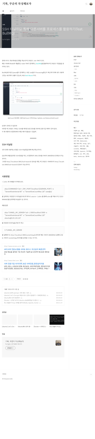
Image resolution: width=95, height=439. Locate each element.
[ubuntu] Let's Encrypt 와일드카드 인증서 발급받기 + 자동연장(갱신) (25, 351)
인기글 (81, 115)
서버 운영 (76, 151)
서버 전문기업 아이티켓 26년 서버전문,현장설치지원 (24, 319)
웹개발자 (76, 154)
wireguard (80, 138)
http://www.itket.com (11, 316)
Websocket (83, 141)
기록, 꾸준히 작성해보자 (16, 3)
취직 (84, 154)
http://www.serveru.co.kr (12, 302)
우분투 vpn (77, 131)
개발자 (86, 138)
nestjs (84, 143)
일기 (89, 143)
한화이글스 (78, 93)
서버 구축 (82, 146)
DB (75, 84)
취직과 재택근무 (78, 99)
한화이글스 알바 (78, 133)
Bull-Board (29, 103)
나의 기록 (76, 141)
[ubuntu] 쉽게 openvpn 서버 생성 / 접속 (16, 348)
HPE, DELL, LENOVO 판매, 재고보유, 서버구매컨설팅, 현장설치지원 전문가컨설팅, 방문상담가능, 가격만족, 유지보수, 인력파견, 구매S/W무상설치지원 (27, 323)
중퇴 (75, 138)
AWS (76, 81)
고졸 (87, 146)
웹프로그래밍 (77, 136)
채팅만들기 (83, 149)
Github (4, 429)
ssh (81, 154)
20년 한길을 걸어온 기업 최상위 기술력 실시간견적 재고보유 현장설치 (26, 308)
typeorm (82, 151)
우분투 (84, 136)
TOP (91, 430)
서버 (5, 345)
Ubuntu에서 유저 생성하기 (12, 353)
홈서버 (76, 78)
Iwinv (75, 156)
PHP (75, 60)
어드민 (22, 11)
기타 (75, 88)
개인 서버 (89, 136)
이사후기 (77, 95)
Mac (75, 72)
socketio (76, 149)
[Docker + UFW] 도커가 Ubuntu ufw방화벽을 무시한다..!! (21, 356)
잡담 (76, 90)
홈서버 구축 (87, 133)
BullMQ (38, 91)
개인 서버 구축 (78, 143)
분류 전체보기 (78, 56)
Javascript (77, 63)
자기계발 (88, 151)
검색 (86, 3)
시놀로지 (76, 146)
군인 (87, 154)
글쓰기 (12, 11)
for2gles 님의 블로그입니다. (13, 399)
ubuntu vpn (81, 156)
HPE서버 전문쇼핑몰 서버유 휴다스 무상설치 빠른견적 (25, 305)
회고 (76, 69)
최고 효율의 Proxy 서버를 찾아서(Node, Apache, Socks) (21, 358)
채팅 (82, 131)
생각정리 (76, 66)
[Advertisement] (33, 71)
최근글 (76, 115)
